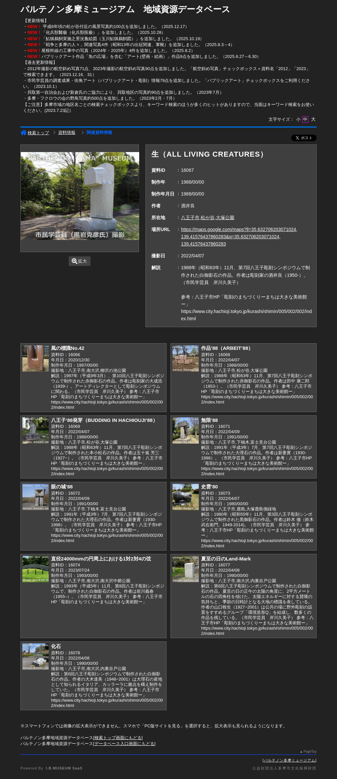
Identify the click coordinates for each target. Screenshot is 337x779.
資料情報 (66, 132)
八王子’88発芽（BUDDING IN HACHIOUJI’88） (104, 420)
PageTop (310, 751)
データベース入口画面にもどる (124, 743)
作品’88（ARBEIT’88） (227, 348)
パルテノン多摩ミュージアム (289, 760)
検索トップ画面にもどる (118, 737)
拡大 (79, 261)
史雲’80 (209, 486)
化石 (56, 646)
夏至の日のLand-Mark (226, 558)
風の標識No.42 (67, 348)
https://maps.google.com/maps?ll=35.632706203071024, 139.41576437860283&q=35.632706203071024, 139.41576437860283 (239, 237)
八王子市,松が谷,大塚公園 (207, 217)
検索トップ (34, 132)
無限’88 (209, 420)
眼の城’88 (62, 486)
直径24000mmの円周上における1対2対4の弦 (101, 558)
